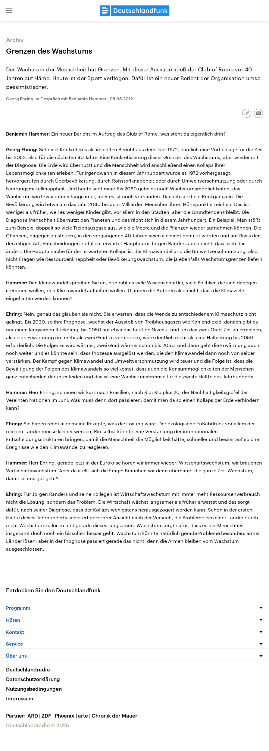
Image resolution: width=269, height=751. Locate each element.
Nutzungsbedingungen (34, 689)
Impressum (19, 698)
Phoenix (66, 715)
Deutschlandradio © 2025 (37, 725)
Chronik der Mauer (114, 715)
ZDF (48, 715)
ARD (34, 715)
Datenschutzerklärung (33, 679)
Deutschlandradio (28, 669)
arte (85, 715)
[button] (9, 11)
